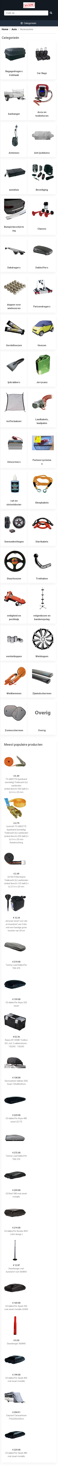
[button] (28, 23)
